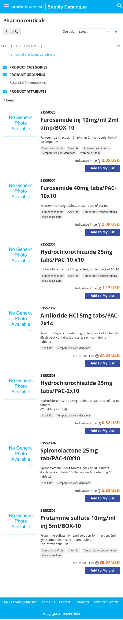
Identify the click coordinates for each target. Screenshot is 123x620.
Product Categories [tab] (28, 67)
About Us (48, 602)
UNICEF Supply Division (21, 602)
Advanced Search (105, 602)
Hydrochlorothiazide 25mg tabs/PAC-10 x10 (76, 255)
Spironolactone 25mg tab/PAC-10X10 (69, 454)
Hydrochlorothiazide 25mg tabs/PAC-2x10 (76, 387)
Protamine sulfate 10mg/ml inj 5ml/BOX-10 (78, 521)
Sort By (68, 31)
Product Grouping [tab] (27, 74)
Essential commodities (28, 82)
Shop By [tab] (11, 31)
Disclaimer (81, 602)
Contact (64, 602)
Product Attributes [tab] (28, 91)
